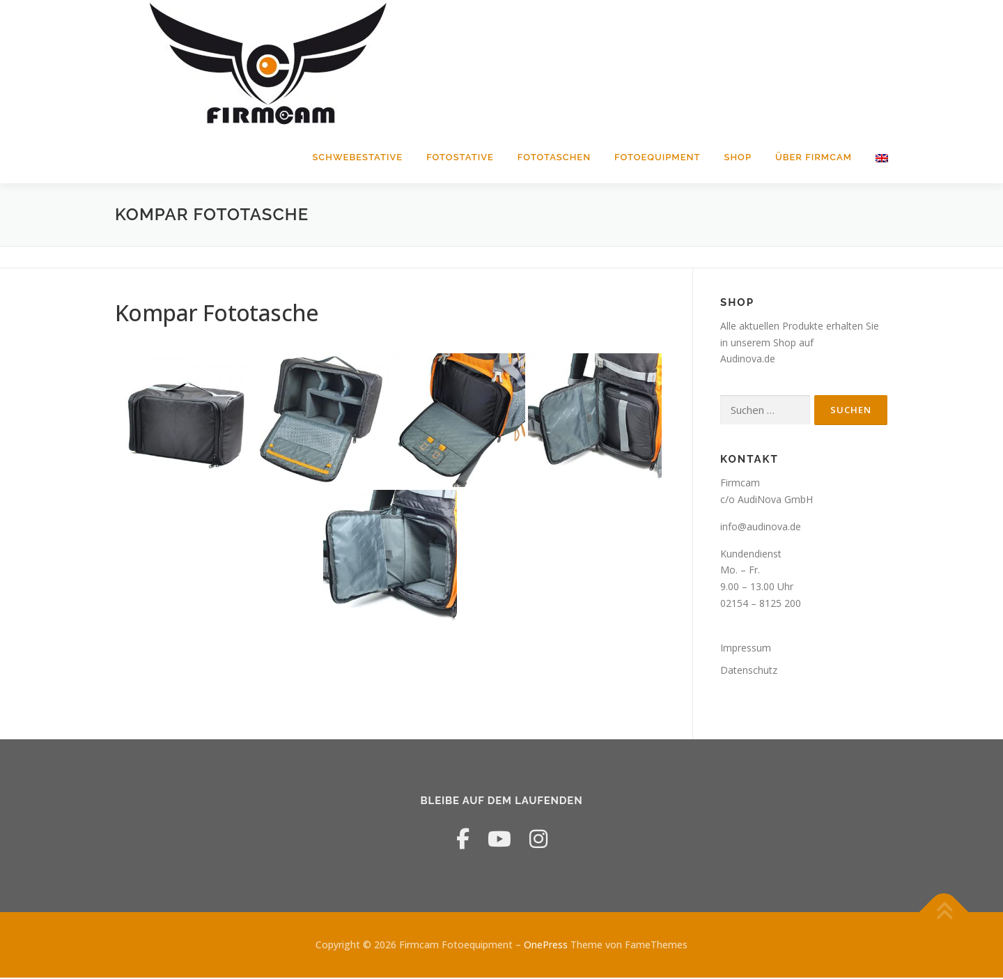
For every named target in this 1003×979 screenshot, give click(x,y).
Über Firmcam (813, 157)
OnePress (546, 946)
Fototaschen (554, 157)
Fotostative (460, 157)
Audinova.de (747, 360)
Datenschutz (748, 671)
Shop (738, 157)
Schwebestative (357, 157)
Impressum (745, 649)
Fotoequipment (657, 157)
